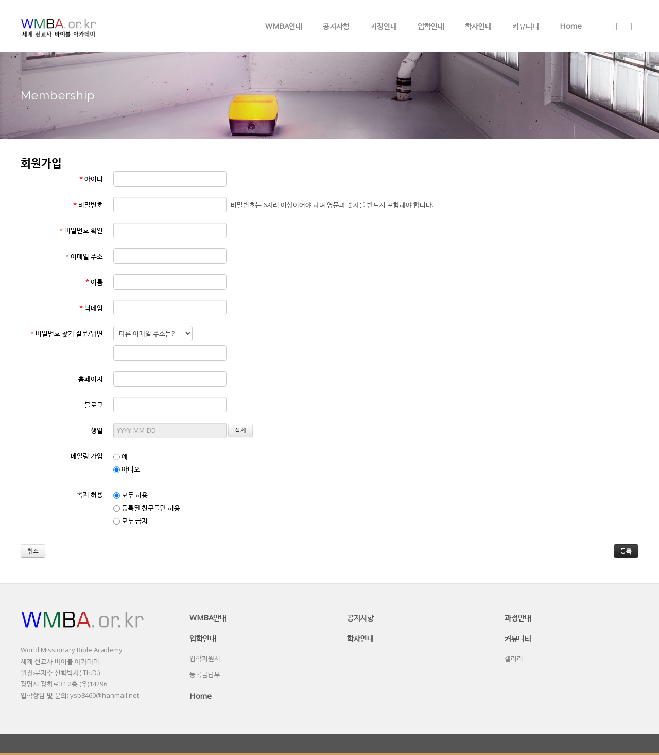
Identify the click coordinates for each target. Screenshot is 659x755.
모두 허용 (130, 494)
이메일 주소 (84, 256)
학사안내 (478, 26)
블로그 (93, 404)
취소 (33, 550)
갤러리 (514, 658)
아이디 (91, 178)
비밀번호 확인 (81, 230)
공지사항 (336, 26)
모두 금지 (130, 520)
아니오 (126, 469)
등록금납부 (204, 674)
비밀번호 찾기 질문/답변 (66, 333)
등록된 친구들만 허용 (146, 507)
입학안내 (431, 26)
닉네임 (91, 307)
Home (571, 26)
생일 (97, 430)
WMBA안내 (283, 26)
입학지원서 (204, 658)
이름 (94, 282)
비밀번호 (88, 204)
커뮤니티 (525, 26)
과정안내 (383, 26)
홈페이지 (90, 378)
